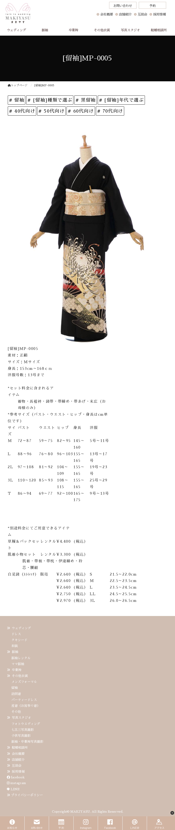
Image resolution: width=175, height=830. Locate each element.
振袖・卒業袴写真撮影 (27, 741)
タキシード (19, 640)
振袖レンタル (21, 658)
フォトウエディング (25, 723)
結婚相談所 (20, 747)
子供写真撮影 (21, 735)
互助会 (16, 765)
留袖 (14, 687)
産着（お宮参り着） (25, 705)
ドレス (16, 634)
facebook (16, 777)
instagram (16, 783)
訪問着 (16, 693)
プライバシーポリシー (27, 795)
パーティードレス (24, 699)
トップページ (17, 85)
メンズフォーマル (24, 681)
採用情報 (18, 771)
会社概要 (106, 14)
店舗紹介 (18, 759)
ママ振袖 (17, 664)
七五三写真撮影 (22, 729)
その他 (16, 711)
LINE (15, 789)
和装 (14, 646)
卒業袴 (16, 669)
